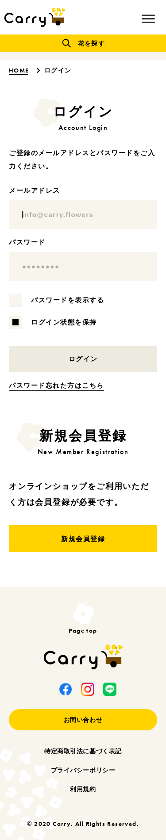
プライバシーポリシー (83, 770)
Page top (83, 630)
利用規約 (83, 789)
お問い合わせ (83, 719)
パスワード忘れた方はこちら (56, 385)
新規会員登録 (83, 538)
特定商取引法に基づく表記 (83, 751)
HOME (20, 70)
